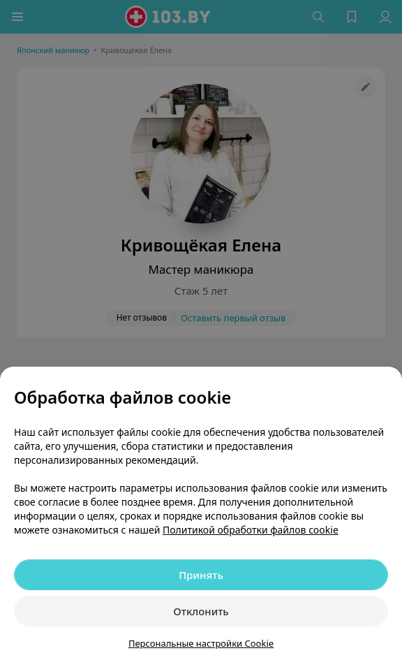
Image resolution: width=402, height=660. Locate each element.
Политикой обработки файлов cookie (250, 529)
